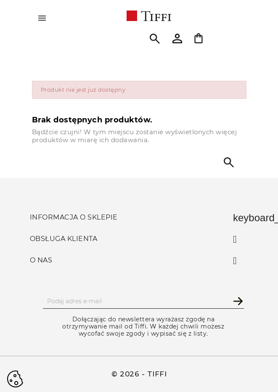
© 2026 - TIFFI (139, 374)
